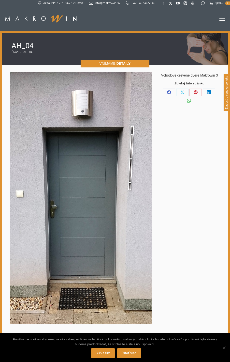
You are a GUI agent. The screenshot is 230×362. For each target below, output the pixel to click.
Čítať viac (129, 353)
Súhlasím (103, 353)
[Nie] (223, 347)
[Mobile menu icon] (222, 19)
